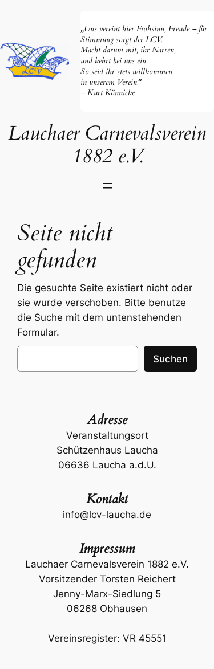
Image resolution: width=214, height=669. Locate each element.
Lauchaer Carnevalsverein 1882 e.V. (107, 145)
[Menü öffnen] (107, 186)
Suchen (170, 359)
